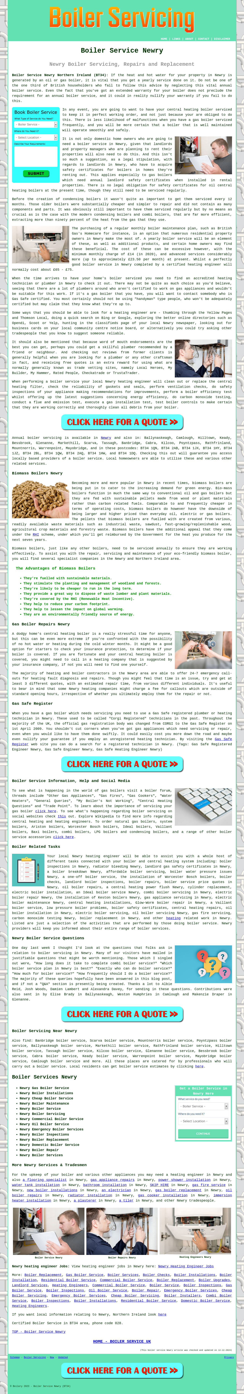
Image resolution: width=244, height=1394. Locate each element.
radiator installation (90, 1195)
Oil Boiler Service (108, 1290)
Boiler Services (123, 1275)
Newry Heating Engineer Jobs (186, 1266)
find (27, 1041)
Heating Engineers (70, 1285)
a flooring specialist (45, 1180)
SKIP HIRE (159, 1185)
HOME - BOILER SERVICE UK (122, 1341)
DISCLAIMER (222, 39)
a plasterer (85, 1201)
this (62, 816)
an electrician (116, 1190)
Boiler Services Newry (44, 1077)
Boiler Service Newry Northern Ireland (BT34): (60, 75)
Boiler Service (164, 1285)
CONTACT (203, 39)
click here (45, 811)
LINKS (176, 39)
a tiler (126, 1201)
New (52, 1357)
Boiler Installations (194, 1275)
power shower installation (184, 1180)
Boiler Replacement (43, 1275)
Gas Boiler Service (84, 1275)
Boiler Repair (145, 1290)
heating (173, 918)
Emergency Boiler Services (190, 1290)
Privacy (229, 1357)
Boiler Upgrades (214, 1280)
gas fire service (209, 1185)
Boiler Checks (156, 1275)
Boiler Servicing (35, 1357)
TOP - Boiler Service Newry (39, 1332)
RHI (36, 535)
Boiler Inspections (202, 1285)
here (199, 1066)
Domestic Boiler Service (205, 1301)
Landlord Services (29, 1285)
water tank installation (36, 1185)
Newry (106, 438)
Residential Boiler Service (68, 1280)
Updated (63, 1357)
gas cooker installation (163, 1195)
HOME (164, 39)
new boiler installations (52, 1190)
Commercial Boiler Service (126, 1280)
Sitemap (15, 1357)
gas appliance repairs (113, 1180)
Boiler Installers (182, 1296)
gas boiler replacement (178, 1190)
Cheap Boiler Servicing (135, 1296)
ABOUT (189, 39)
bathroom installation (105, 1185)
